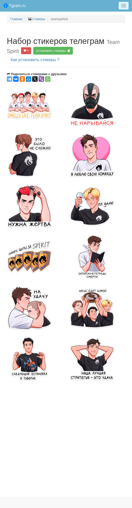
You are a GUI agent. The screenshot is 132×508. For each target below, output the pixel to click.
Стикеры (38, 19)
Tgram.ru (14, 5)
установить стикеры (53, 51)
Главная (16, 19)
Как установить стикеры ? (35, 60)
